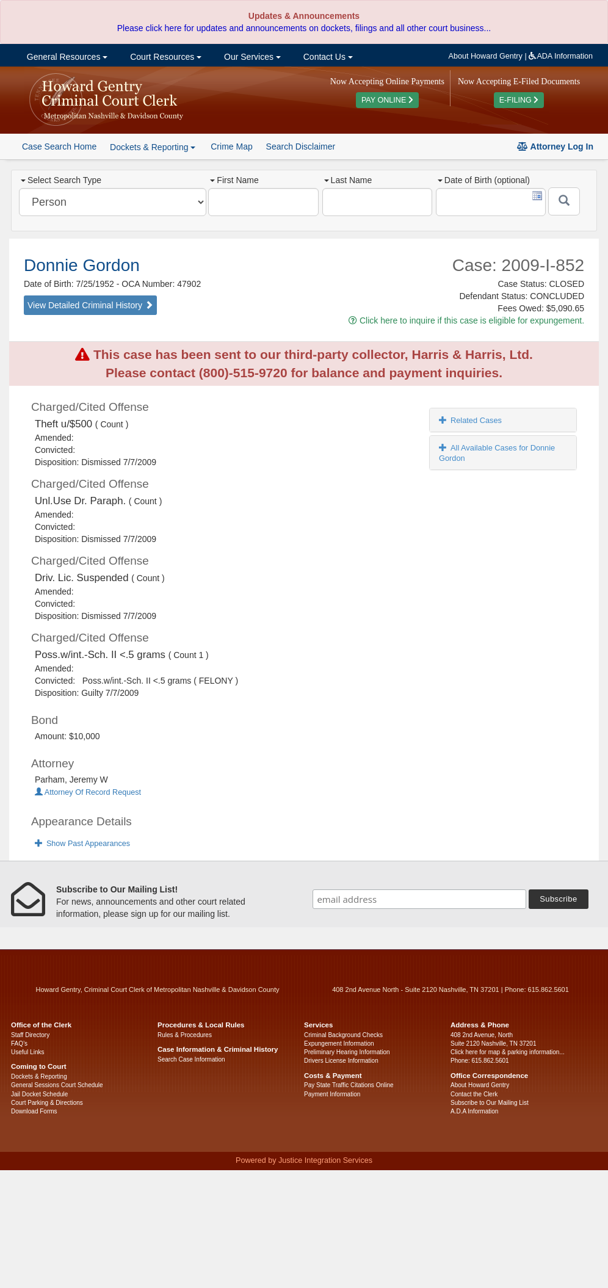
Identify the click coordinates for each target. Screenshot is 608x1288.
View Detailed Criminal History (90, 305)
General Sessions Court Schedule (57, 1085)
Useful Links (27, 1052)
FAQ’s (19, 1043)
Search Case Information (191, 1059)
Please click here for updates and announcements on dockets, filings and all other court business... (304, 28)
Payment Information (332, 1094)
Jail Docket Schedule (39, 1094)
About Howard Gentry (486, 56)
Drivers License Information (341, 1060)
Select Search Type (61, 180)
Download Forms (34, 1111)
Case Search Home (59, 146)
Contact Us (327, 57)
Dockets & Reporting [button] (152, 147)
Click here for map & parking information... (508, 1052)
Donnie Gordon (82, 265)
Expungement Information (339, 1043)
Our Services (251, 57)
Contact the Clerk (474, 1094)
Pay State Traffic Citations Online (349, 1085)
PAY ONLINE (387, 100)
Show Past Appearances (82, 843)
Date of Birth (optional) (484, 180)
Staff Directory (30, 1035)
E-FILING (519, 100)
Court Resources (164, 57)
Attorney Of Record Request (88, 792)
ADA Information (561, 56)
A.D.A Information (474, 1111)
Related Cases (470, 420)
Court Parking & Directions (47, 1102)
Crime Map (231, 146)
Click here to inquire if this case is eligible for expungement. (466, 320)
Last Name (348, 180)
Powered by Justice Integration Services (304, 1160)
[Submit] (564, 201)
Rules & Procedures (184, 1035)
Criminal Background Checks (343, 1035)
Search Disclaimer (301, 146)
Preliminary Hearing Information (347, 1052)
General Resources (65, 57)
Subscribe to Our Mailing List (490, 1102)
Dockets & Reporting (39, 1076)
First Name (234, 180)
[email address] (419, 899)
